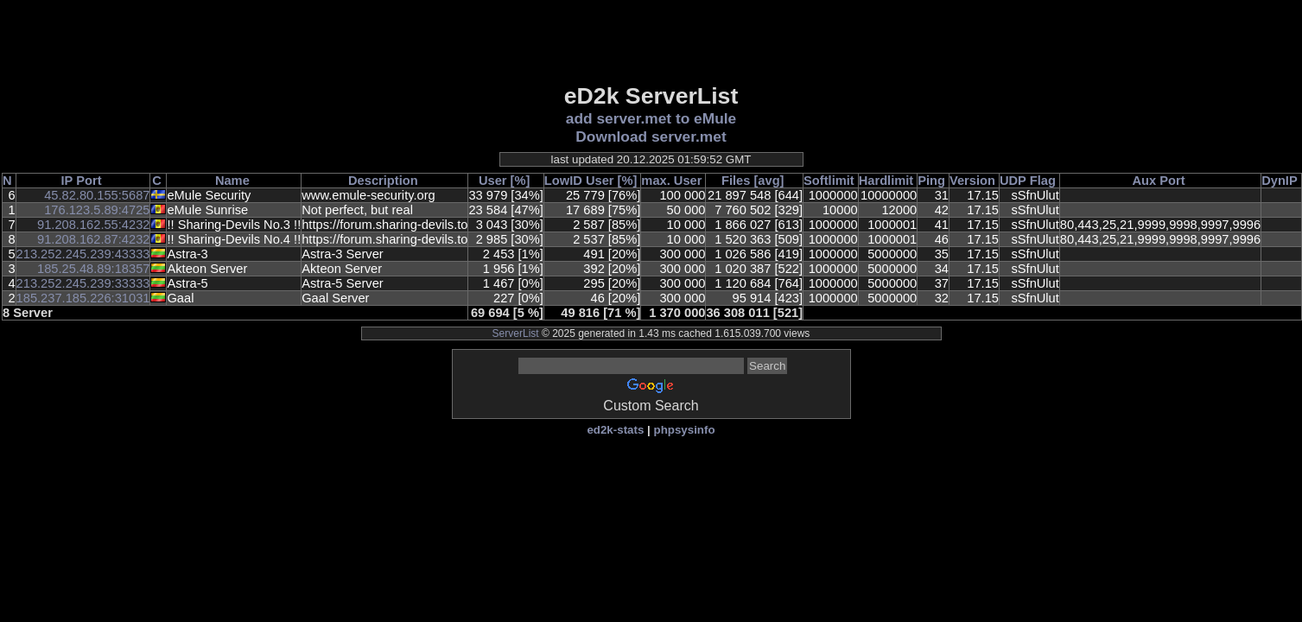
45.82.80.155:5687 (96, 195)
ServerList (515, 333)
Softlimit (828, 180)
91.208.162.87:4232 (93, 239)
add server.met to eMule (651, 118)
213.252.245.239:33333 (83, 283)
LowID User (579, 180)
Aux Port (1158, 180)
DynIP (1279, 180)
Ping (931, 180)
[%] (520, 180)
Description (383, 180)
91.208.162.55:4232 (93, 225)
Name (232, 180)
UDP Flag (1028, 180)
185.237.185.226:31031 (83, 298)
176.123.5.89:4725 (96, 210)
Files (735, 180)
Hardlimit (886, 180)
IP (67, 180)
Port (88, 180)
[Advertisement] (651, 40)
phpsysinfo (684, 429)
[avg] (768, 180)
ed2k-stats (615, 429)
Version (972, 180)
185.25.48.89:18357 (93, 269)
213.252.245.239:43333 (83, 254)
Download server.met (650, 136)
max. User (671, 180)
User (493, 180)
